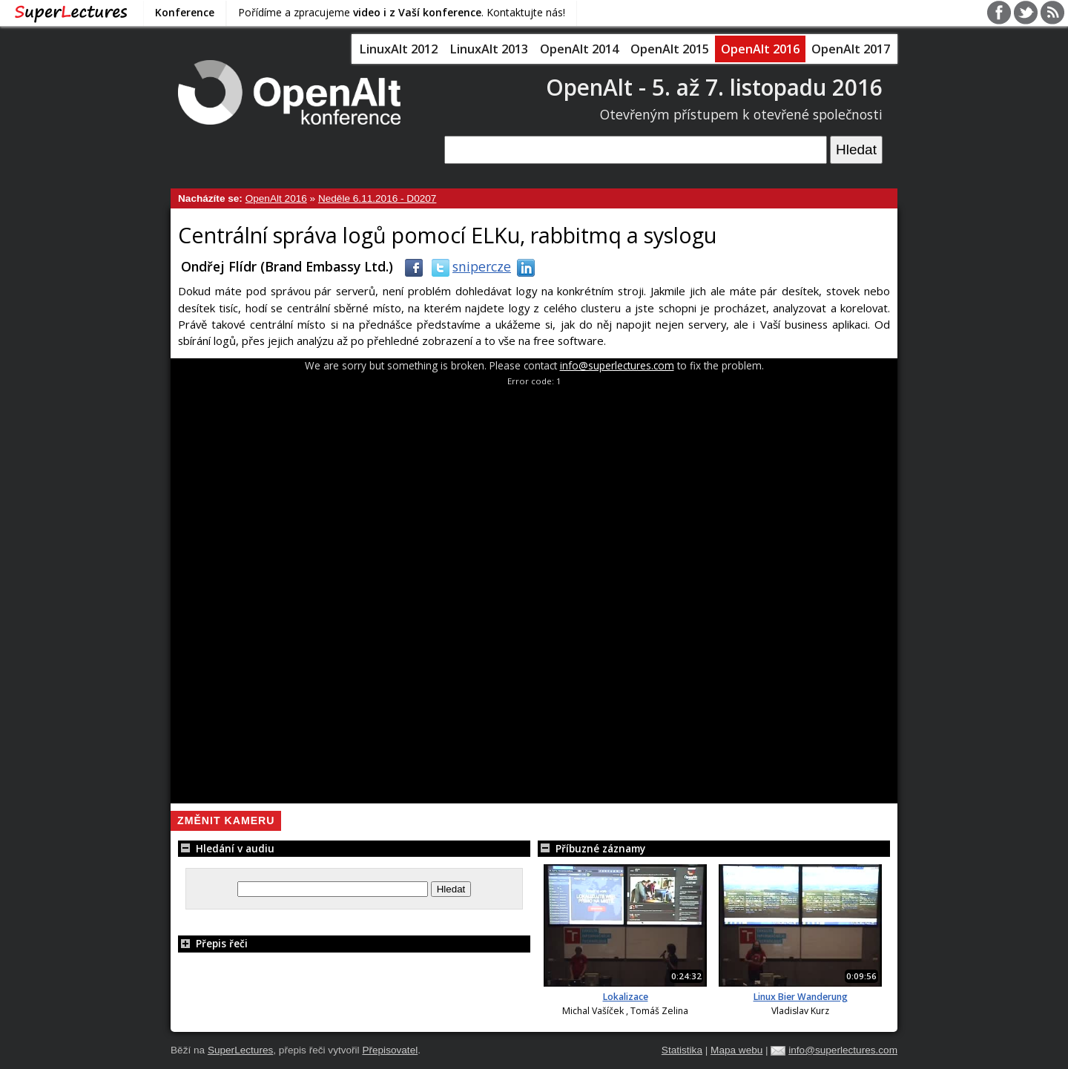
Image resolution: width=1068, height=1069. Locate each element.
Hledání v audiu (226, 848)
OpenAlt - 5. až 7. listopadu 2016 (714, 87)
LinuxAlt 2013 (488, 49)
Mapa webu (736, 1050)
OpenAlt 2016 (760, 49)
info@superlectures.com (617, 365)
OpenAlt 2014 (579, 49)
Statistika (682, 1050)
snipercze (468, 266)
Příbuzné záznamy (591, 848)
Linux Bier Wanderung (801, 996)
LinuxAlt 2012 (398, 49)
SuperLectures (240, 1050)
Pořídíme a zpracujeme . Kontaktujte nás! (401, 12)
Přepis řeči (213, 943)
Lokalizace (625, 996)
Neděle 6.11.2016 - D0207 (377, 198)
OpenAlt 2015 (669, 49)
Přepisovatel (390, 1050)
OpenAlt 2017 (850, 49)
